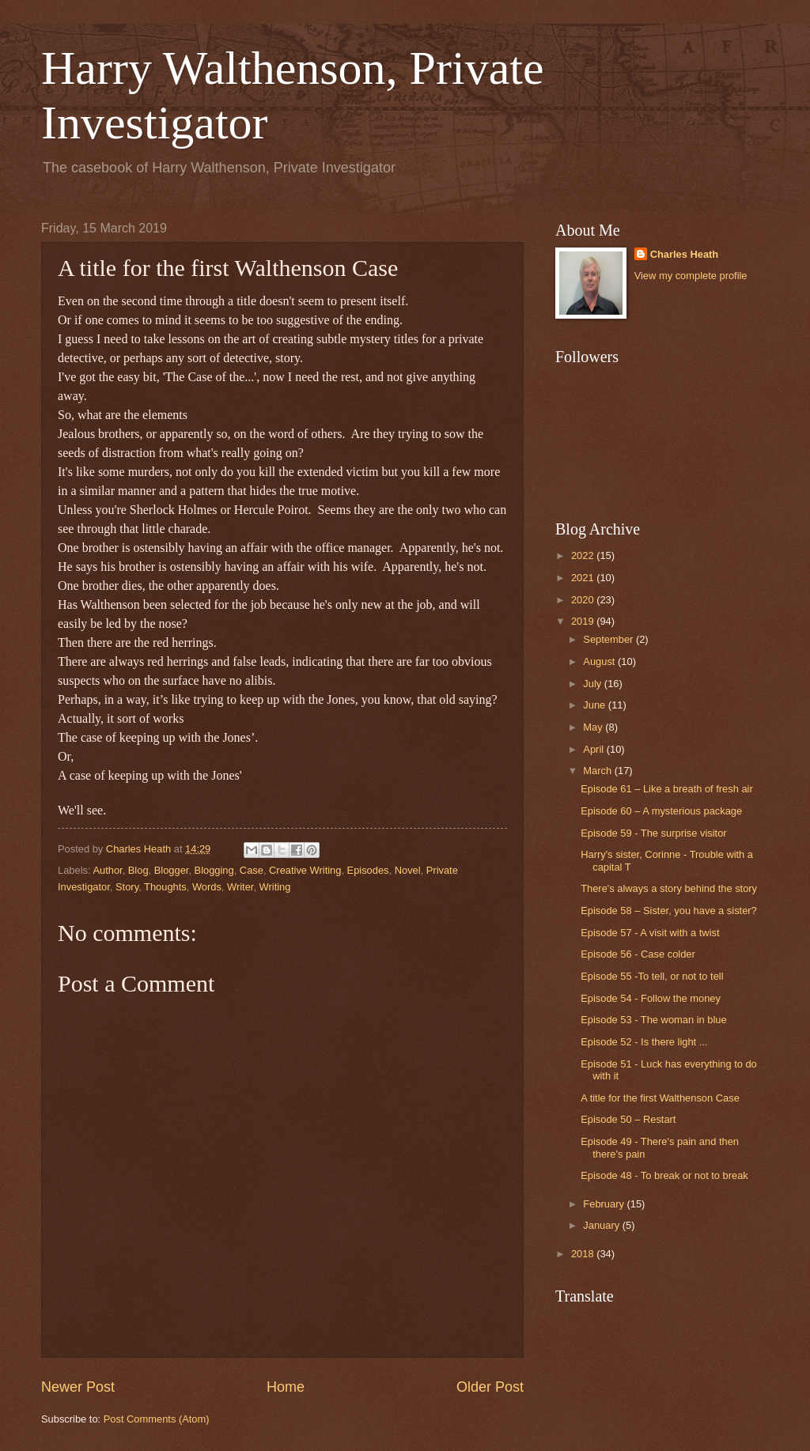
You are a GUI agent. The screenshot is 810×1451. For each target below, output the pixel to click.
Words (206, 887)
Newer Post (78, 1387)
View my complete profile (691, 276)
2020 (583, 600)
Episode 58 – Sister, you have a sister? (669, 910)
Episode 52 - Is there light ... (644, 1042)
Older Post (490, 1387)
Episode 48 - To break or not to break (664, 1175)
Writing (275, 887)
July (593, 684)
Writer (240, 887)
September (609, 639)
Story (126, 887)
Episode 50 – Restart (628, 1119)
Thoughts (165, 887)
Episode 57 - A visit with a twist (650, 933)
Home (286, 1387)
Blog (138, 870)
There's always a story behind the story (669, 888)
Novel (408, 870)
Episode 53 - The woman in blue (653, 1020)
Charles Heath (684, 254)
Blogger (171, 870)
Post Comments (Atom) (157, 1419)
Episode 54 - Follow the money (651, 998)
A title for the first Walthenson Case (660, 1098)
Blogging (214, 870)
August (600, 661)
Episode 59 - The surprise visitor (653, 833)
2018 (583, 1254)
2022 (583, 555)
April (594, 749)
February (604, 1204)
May (594, 727)
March (598, 771)
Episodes (368, 870)
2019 (583, 621)
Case (251, 870)
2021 (583, 578)
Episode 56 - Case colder (638, 954)
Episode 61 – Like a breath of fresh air (667, 789)
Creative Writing (305, 870)
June (595, 705)
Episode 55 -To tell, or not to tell (652, 976)
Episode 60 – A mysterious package (661, 811)
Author (107, 870)
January (602, 1225)
